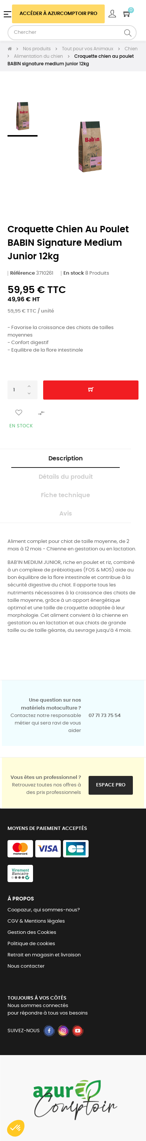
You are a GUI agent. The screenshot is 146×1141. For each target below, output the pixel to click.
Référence (22, 273)
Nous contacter (26, 966)
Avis (65, 514)
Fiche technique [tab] (65, 495)
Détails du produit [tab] (66, 477)
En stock (73, 273)
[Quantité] (23, 389)
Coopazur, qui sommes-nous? (44, 910)
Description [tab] (65, 458)
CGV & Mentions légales (36, 921)
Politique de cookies (31, 943)
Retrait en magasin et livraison (44, 955)
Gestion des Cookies (32, 932)
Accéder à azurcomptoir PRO (58, 13)
